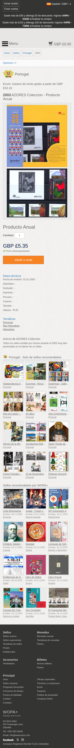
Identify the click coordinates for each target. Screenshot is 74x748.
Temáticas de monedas (48, 640)
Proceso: (7, 297)
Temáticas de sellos (12, 644)
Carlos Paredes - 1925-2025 (18, 474)
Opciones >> (9, 63)
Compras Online (45, 699)
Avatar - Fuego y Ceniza (38, 511)
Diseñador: (8, 283)
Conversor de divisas (13, 691)
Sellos (16, 53)
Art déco (30, 413)
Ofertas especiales (46, 679)
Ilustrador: (8, 288)
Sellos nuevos (10, 636)
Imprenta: (8, 292)
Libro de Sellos (33, 577)
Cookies (7, 699)
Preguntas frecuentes (13, 687)
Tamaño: (7, 305)
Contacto (7, 702)
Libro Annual (55, 577)
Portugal (27, 53)
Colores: (7, 301)
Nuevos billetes (44, 663)
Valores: (7, 310)
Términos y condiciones (48, 683)
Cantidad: (8, 235)
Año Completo (33, 610)
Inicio (7, 53)
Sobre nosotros (10, 683)
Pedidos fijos (9, 652)
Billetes (42, 659)
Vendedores (9, 663)
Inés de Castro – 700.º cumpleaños (21, 413)
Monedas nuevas (45, 636)
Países (6, 648)
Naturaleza (8, 329)
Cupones (41, 691)
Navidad (30, 544)
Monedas (43, 632)
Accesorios (10, 659)
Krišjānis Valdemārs (13, 544)
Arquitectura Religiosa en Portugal (44, 444)
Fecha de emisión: (12, 279)
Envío (40, 687)
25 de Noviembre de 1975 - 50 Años (45, 474)
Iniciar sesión (11, 3)
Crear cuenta (11, 9)
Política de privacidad (47, 695)
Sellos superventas (12, 640)
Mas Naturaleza (11, 325)
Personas (8, 322)
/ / (59, 4)
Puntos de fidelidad (12, 695)
